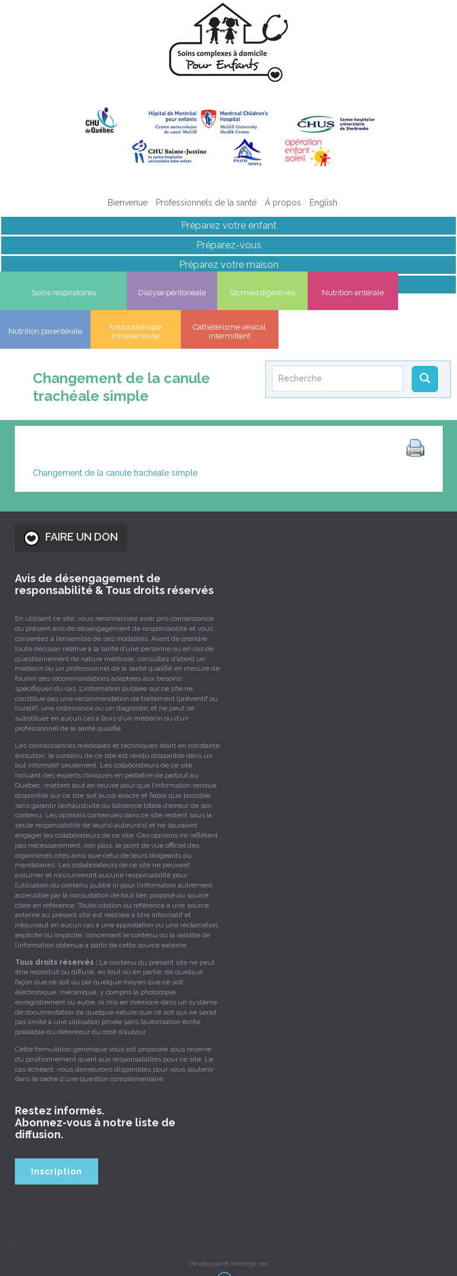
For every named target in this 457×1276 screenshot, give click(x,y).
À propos (283, 202)
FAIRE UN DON (71, 507)
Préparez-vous (228, 245)
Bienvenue (128, 202)
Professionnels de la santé (206, 202)
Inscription (56, 1140)
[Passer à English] (323, 202)
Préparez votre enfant (229, 225)
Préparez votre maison (228, 264)
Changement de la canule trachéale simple (115, 442)
